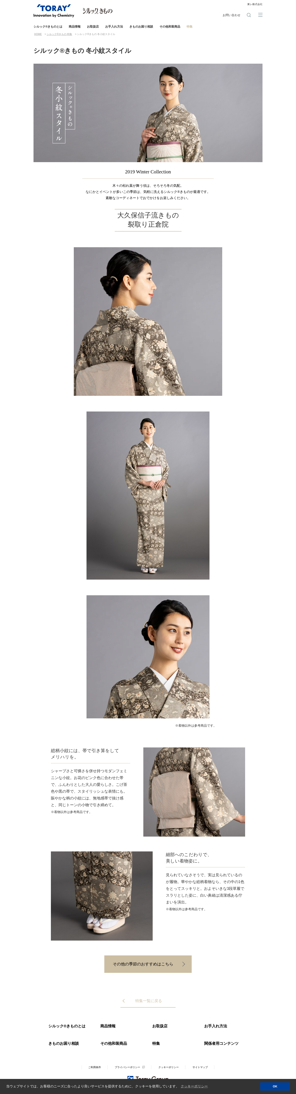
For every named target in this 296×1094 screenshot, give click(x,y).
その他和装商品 (169, 26)
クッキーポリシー (168, 1067)
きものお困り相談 (141, 26)
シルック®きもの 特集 (59, 34)
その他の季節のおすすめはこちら (143, 964)
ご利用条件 (94, 1067)
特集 (190, 26)
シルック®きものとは (48, 26)
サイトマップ (200, 1067)
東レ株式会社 (254, 4)
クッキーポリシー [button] (194, 1086)
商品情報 (75, 26)
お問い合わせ (231, 15)
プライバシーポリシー (127, 1067)
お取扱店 (93, 26)
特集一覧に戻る (148, 1001)
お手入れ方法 (114, 26)
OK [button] (275, 1086)
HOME (38, 34)
